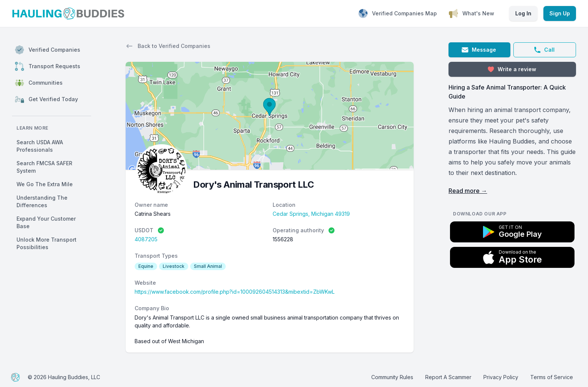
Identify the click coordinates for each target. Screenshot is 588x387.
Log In (523, 13)
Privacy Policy (500, 377)
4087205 (146, 239)
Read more (467, 190)
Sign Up (559, 13)
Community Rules (392, 377)
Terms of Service (551, 377)
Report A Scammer (448, 377)
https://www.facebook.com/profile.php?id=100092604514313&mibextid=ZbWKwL (234, 291)
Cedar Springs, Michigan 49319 (311, 214)
